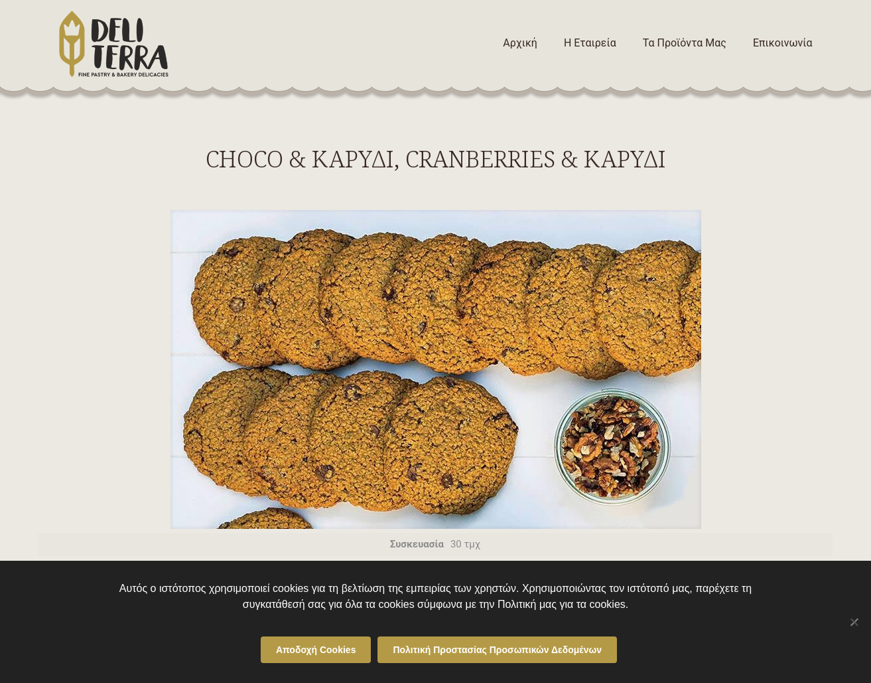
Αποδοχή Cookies (316, 649)
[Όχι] (854, 622)
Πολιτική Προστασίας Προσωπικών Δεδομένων (497, 649)
